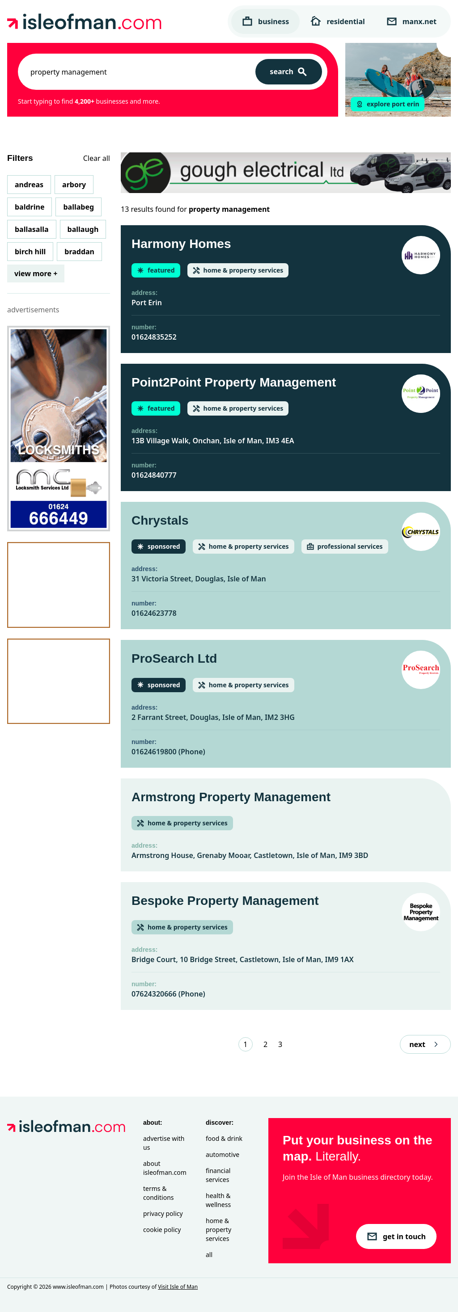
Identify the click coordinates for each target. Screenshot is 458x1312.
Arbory (74, 184)
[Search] (288, 71)
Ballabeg (78, 207)
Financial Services (218, 1175)
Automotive (222, 1154)
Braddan (79, 252)
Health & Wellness (218, 1200)
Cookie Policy (162, 1229)
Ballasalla (32, 229)
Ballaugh (83, 229)
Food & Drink (224, 1138)
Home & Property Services (218, 1229)
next (425, 1044)
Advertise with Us (163, 1143)
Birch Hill (30, 252)
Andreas (29, 184)
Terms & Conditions (158, 1193)
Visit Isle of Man (178, 1287)
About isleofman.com (165, 1168)
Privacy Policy (163, 1213)
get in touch (396, 1236)
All (209, 1254)
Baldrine (29, 207)
